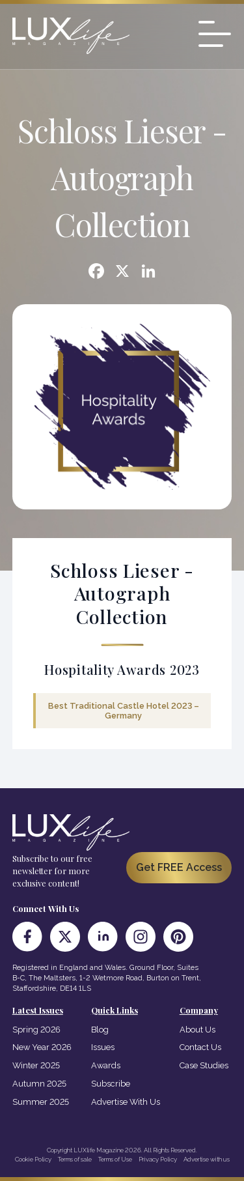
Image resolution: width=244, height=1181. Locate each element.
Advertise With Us (125, 1102)
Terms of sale (75, 1159)
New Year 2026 (42, 1047)
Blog (100, 1029)
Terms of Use (115, 1159)
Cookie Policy (33, 1159)
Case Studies (204, 1065)
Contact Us (200, 1047)
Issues (103, 1047)
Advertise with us (206, 1159)
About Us (197, 1029)
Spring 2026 (36, 1029)
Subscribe (110, 1084)
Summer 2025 (40, 1102)
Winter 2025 (36, 1065)
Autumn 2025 (39, 1084)
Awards (105, 1065)
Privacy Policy (158, 1159)
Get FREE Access (179, 867)
